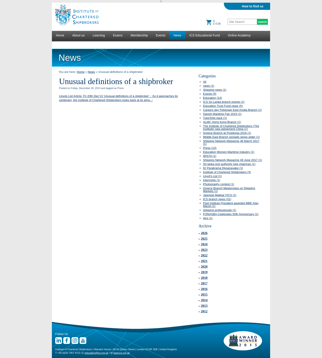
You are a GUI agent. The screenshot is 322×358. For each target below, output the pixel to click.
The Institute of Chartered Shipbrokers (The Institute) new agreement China (231, 127)
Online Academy (239, 35)
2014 (204, 300)
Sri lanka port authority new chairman (229, 164)
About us (78, 35)
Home (60, 35)
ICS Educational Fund (204, 35)
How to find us (252, 6)
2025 (204, 238)
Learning (99, 35)
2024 (204, 244)
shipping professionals (219, 210)
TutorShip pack (215, 118)
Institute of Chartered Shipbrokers (227, 172)
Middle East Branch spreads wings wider (231, 137)
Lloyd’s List (212, 176)
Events (160, 35)
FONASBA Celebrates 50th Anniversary (230, 214)
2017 (204, 283)
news (208, 85)
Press (209, 148)
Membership (139, 35)
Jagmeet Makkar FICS (219, 195)
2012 (204, 311)
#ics (208, 218)
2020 (204, 266)
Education (212, 98)
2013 (204, 305)
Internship (211, 180)
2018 (204, 278)
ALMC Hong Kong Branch (222, 122)
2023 (204, 250)
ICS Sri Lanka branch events (223, 102)
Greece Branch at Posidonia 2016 (227, 133)
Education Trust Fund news (223, 106)
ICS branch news (217, 199)
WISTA (209, 156)
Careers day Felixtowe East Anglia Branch (232, 110)
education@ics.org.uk (96, 353)
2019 (204, 272)
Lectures (62, 44)
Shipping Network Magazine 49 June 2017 (232, 160)
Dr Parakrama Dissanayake (223, 168)
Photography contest (218, 184)
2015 (204, 294)
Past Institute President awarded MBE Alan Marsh (230, 204)
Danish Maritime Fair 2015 (222, 114)
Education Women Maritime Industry (228, 152)
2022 (204, 255)
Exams (118, 35)
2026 (204, 233)
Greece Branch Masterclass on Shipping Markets (229, 189)
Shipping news (214, 89)
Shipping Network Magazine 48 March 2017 (231, 142)
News (177, 35)
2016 (204, 289)
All (204, 81)
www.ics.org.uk (121, 353)
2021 (204, 261)
